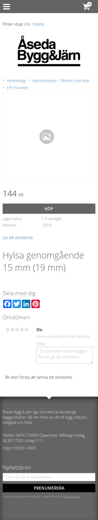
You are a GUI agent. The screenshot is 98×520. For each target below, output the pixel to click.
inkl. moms (34, 24)
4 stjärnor (21, 329)
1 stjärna (7, 329)
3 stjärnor (17, 329)
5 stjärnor (26, 329)
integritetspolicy (71, 496)
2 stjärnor (12, 329)
